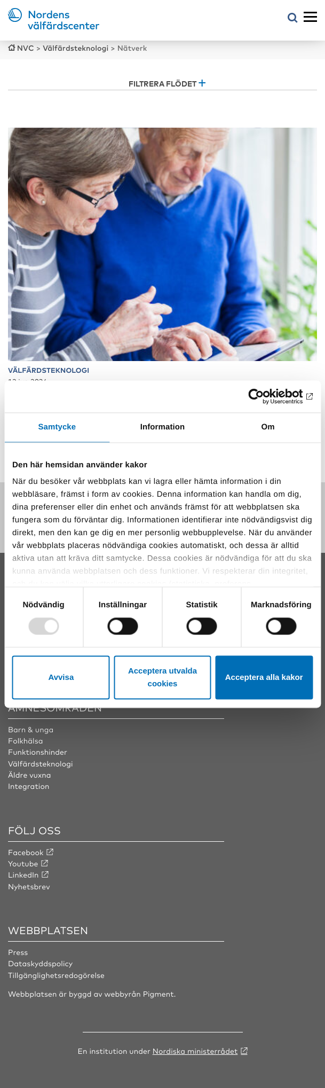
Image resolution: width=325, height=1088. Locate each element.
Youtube (23, 863)
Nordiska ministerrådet (195, 1051)
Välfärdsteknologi (40, 764)
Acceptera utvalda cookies (162, 677)
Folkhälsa (25, 741)
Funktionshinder (37, 752)
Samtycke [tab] (57, 427)
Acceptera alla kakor (264, 677)
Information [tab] (162, 427)
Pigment (158, 994)
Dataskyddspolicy (40, 963)
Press (18, 952)
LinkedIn (23, 875)
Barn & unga (30, 729)
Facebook (26, 852)
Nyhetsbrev (29, 886)
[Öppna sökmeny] (292, 18)
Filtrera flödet (162, 83)
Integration (29, 786)
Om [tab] (268, 427)
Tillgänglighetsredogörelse (56, 975)
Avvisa (61, 677)
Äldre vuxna (29, 775)
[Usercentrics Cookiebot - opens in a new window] (266, 396)
